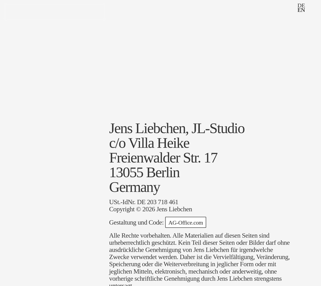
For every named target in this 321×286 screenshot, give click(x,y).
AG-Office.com (185, 222)
